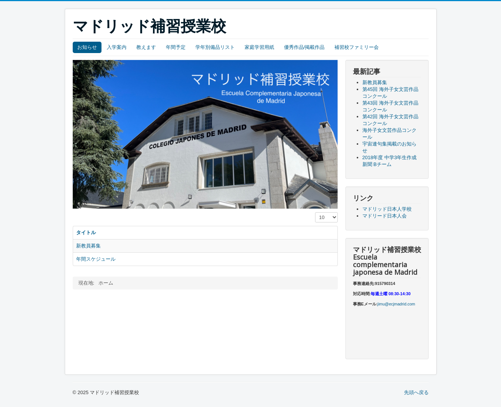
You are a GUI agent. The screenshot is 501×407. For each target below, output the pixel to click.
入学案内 (116, 47)
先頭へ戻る (416, 392)
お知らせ (87, 47)
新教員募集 (88, 246)
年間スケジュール (95, 259)
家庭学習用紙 (259, 47)
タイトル (86, 232)
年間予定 (176, 47)
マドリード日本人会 (384, 216)
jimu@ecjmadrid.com (396, 304)
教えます (146, 47)
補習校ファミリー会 (356, 47)
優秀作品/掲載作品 (304, 47)
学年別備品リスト (215, 47)
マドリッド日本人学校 (387, 209)
